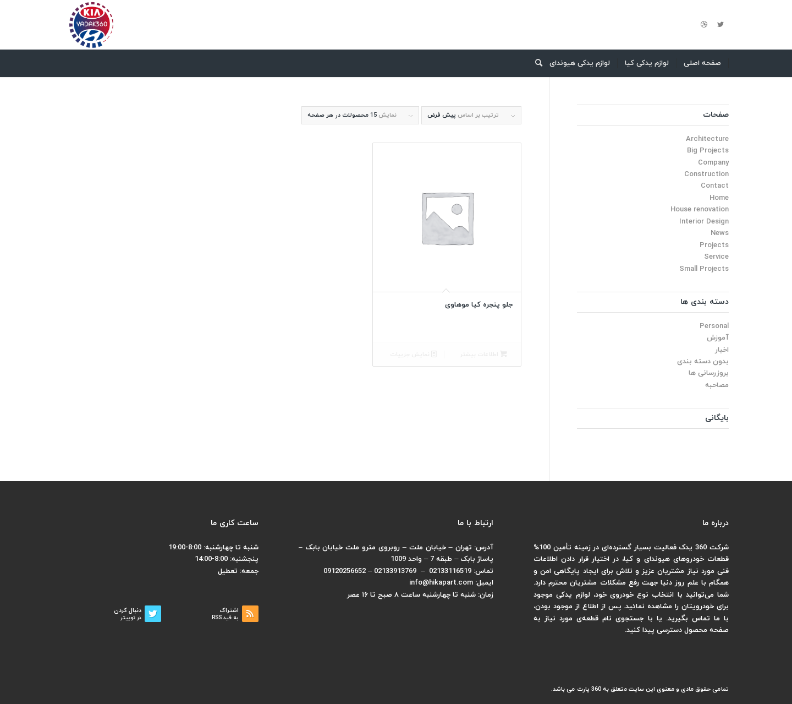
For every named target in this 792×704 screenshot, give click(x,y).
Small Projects (704, 269)
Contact (715, 186)
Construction (706, 174)
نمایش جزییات (413, 355)
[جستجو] (535, 63)
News (720, 233)
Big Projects (708, 151)
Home (719, 198)
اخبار (722, 350)
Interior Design (704, 222)
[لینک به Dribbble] (704, 25)
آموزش (718, 338)
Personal (714, 326)
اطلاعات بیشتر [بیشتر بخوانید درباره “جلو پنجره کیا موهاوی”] (483, 355)
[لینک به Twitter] (720, 25)
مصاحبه (717, 385)
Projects (714, 245)
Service (716, 257)
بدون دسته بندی (703, 362)
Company (713, 163)
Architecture (707, 139)
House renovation (699, 210)
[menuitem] (702, 63)
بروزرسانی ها (709, 373)
